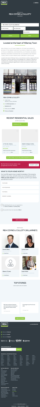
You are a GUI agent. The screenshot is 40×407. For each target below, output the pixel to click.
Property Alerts (34, 161)
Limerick (21, 358)
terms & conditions (8, 202)
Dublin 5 (21, 353)
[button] (32, 28)
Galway (21, 357)
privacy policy (17, 202)
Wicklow (27, 361)
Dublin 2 (2, 353)
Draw (29, 32)
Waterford (8, 361)
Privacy (27, 402)
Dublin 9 (15, 354)
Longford (27, 358)
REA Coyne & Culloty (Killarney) (11, 24)
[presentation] (9, 210)
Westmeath (15, 361)
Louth (33, 358)
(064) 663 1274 (8, 102)
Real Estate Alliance (21, 400)
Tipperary (2, 361)
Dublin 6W (33, 353)
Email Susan (25, 271)
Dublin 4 (15, 353)
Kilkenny (2, 358)
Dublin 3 (8, 353)
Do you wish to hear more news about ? (12, 206)
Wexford (21, 361)
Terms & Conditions (21, 402)
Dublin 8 (8, 354)
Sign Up (19, 345)
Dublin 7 (2, 354)
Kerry (27, 357)
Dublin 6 (27, 353)
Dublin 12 (33, 354)
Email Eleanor (6, 271)
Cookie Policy (13, 402)
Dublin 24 (15, 357)
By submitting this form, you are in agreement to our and (12, 202)
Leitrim (15, 358)
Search (10, 32)
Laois (8, 358)
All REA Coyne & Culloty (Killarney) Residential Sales (20, 154)
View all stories (20, 314)
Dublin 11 (27, 354)
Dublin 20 (2, 357)
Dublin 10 (21, 354)
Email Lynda (25, 249)
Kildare (33, 357)
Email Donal (6, 249)
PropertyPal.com (24, 404)
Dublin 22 (8, 357)
